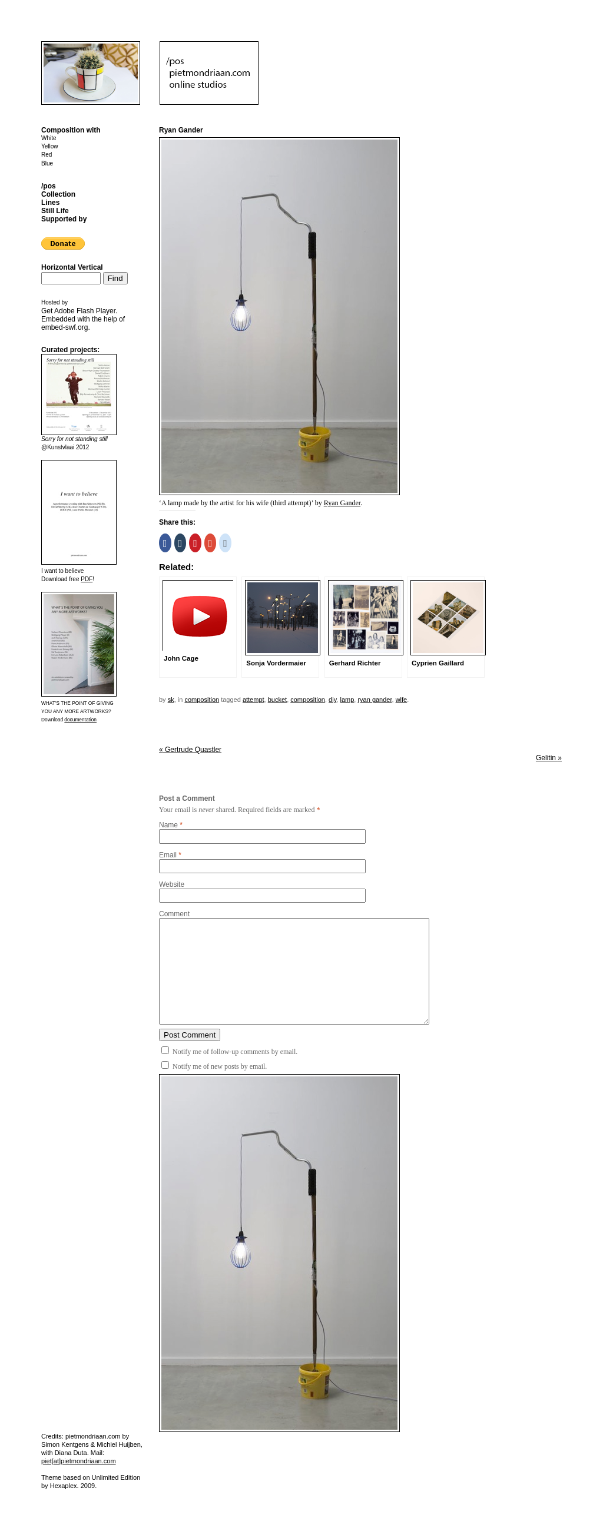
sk (171, 699)
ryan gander (374, 699)
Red (46, 154)
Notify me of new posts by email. (220, 1066)
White (49, 138)
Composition (201, 699)
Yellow (49, 146)
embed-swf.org (64, 327)
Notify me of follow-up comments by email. (235, 1052)
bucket (277, 699)
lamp (347, 699)
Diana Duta (71, 1452)
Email (168, 855)
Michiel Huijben (119, 1444)
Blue (47, 163)
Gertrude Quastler (190, 749)
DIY (332, 699)
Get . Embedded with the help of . (83, 319)
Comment (174, 914)
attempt (253, 699)
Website (171, 884)
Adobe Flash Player (84, 311)
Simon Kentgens (65, 1444)
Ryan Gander (342, 503)
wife (401, 699)
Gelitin (549, 758)
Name (168, 825)
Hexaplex (63, 1485)
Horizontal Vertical (72, 267)
